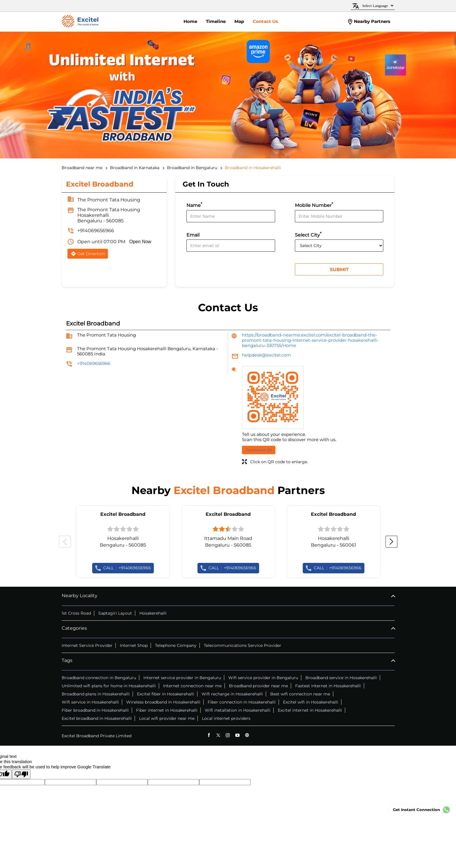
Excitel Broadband (122, 514)
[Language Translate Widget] (377, 5)
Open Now (140, 241)
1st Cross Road (76, 613)
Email (193, 235)
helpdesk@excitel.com (266, 355)
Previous (65, 542)
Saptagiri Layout (115, 613)
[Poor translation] (21, 774)
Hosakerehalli (153, 613)
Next (391, 542)
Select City (308, 234)
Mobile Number (314, 204)
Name (194, 204)
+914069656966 (95, 230)
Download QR (258, 450)
